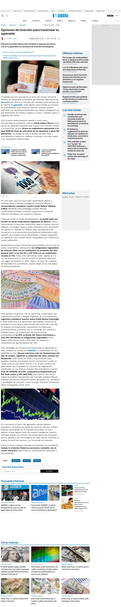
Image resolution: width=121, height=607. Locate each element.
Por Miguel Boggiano (79, 494)
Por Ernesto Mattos (79, 511)
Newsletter (116, 20)
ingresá (117, 15)
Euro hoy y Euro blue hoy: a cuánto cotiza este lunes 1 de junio (44, 601)
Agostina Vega (89, 11)
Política (60, 21)
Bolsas (71, 197)
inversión (5, 102)
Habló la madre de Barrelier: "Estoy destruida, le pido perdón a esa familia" (75, 89)
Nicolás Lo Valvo (12, 38)
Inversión (27, 461)
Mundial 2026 (100, 11)
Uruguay (95, 21)
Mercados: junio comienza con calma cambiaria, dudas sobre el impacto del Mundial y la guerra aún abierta (44, 570)
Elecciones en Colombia (74, 11)
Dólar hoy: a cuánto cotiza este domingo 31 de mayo (77, 156)
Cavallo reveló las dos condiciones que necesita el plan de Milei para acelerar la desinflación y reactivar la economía (78, 120)
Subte (53, 11)
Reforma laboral (42, 11)
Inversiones (61, 11)
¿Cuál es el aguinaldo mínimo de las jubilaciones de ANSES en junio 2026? (50, 152)
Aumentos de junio (29, 11)
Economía (36, 21)
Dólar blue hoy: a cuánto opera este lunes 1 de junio (75, 568)
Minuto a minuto (38, 564)
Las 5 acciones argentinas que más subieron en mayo (81, 490)
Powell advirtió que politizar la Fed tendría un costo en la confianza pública (75, 99)
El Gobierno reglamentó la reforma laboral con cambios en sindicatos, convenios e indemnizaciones (77, 133)
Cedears (37, 461)
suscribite (110, 15)
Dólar (25, 21)
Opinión (83, 21)
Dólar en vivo (17, 11)
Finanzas (48, 21)
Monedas (65, 197)
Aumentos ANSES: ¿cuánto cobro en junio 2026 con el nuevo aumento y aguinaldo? (44, 507)
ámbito (3, 25)
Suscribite (49, 471)
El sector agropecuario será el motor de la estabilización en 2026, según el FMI (81, 504)
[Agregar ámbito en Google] (36, 38)
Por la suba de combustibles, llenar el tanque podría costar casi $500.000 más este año (76, 59)
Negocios (71, 21)
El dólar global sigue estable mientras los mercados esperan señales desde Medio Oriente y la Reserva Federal (15, 570)
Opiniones (12, 25)
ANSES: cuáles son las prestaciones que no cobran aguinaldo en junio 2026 (13, 507)
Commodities (78, 197)
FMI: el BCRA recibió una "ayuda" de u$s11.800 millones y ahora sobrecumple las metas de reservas (77, 146)
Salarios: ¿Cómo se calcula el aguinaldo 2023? (18, 52)
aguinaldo (22, 25)
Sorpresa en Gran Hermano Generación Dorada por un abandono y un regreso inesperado (75, 78)
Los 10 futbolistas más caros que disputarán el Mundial (75, 68)
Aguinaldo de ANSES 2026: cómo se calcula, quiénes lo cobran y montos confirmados (19, 152)
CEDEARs (31, 350)
